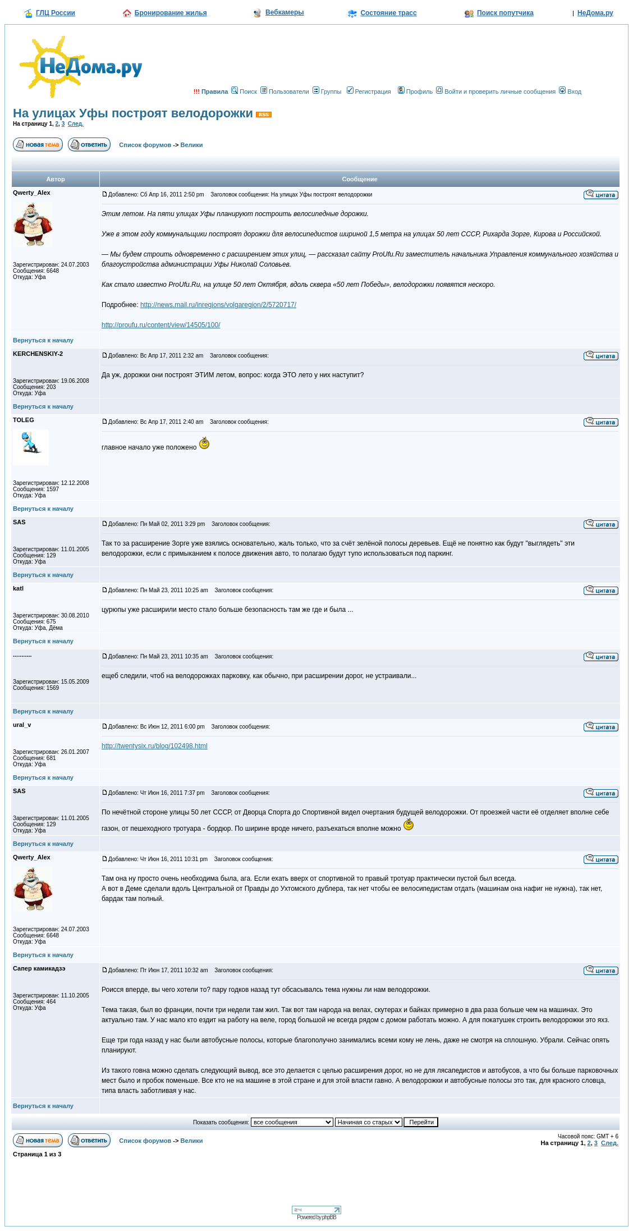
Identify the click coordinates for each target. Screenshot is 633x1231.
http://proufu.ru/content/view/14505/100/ (161, 325)
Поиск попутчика (505, 13)
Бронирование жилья (171, 13)
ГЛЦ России (55, 13)
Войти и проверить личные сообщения (496, 91)
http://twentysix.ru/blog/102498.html (155, 746)
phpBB (329, 1217)
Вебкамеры (284, 12)
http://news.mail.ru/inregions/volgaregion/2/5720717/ (218, 305)
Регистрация (369, 91)
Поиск (243, 91)
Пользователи (284, 91)
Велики (192, 144)
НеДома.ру (595, 13)
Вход (570, 91)
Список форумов (145, 144)
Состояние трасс (388, 13)
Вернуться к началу (43, 340)
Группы (327, 91)
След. (76, 124)
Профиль (415, 91)
